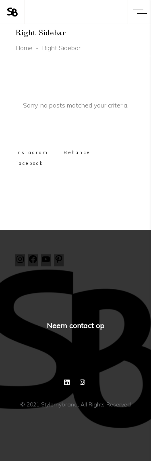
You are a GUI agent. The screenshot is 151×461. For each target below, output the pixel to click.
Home (24, 48)
